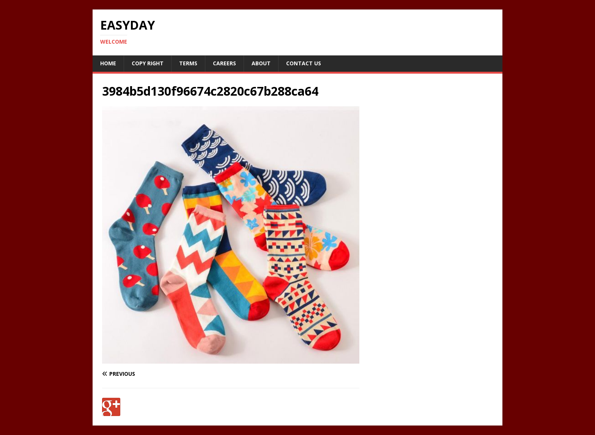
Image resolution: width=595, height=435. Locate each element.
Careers (224, 63)
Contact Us (303, 63)
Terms (188, 63)
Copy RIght (148, 63)
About (261, 63)
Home (108, 63)
